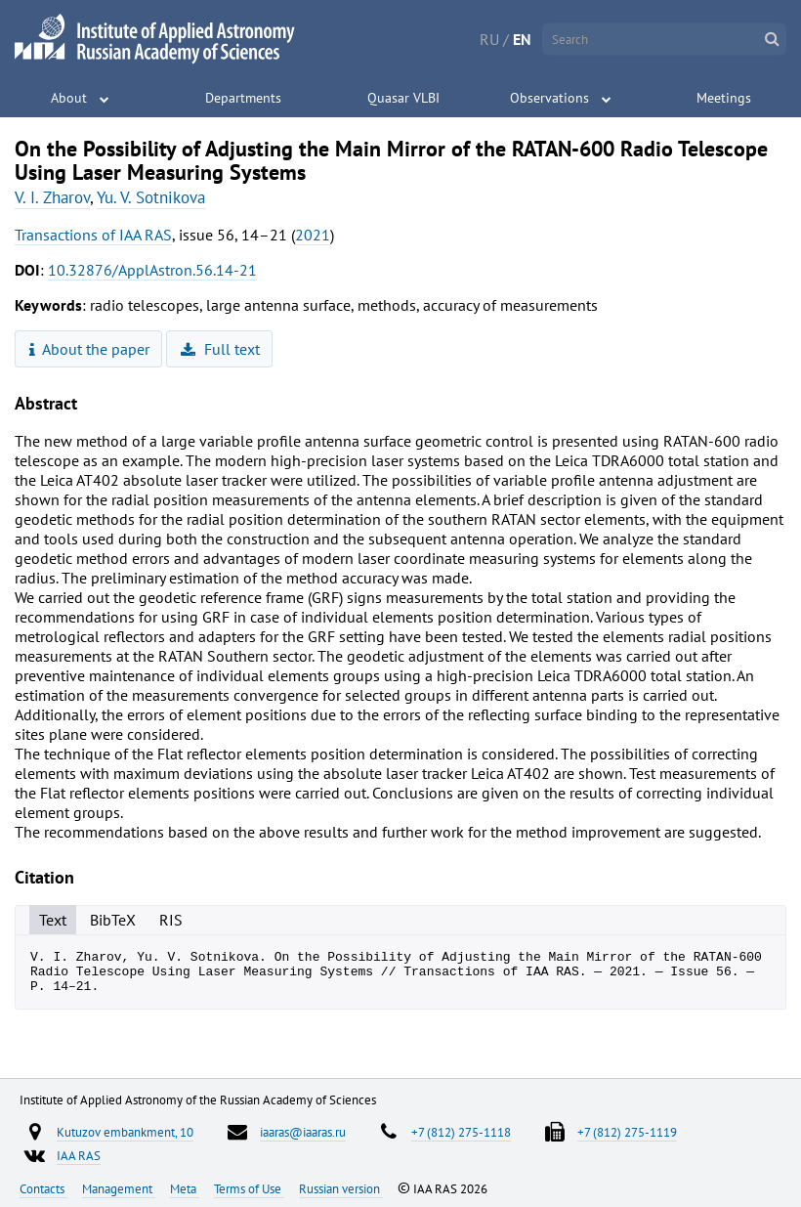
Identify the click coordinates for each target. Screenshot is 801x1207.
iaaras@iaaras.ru (303, 1132)
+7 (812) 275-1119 (627, 1132)
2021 (312, 234)
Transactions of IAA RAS (93, 234)
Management (118, 1188)
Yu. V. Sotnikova (151, 197)
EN (522, 39)
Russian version (341, 1188)
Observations (549, 98)
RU (489, 39)
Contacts (43, 1188)
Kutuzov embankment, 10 (125, 1132)
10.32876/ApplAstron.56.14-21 (152, 270)
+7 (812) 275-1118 (461, 1132)
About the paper (89, 349)
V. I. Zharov (52, 197)
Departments (243, 98)
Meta (184, 1188)
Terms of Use (249, 1188)
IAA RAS (79, 1155)
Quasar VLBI (403, 98)
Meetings (723, 98)
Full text (220, 349)
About (69, 98)
